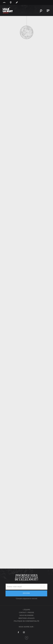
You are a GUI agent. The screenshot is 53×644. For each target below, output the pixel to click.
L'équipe (26, 609)
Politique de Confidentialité (26, 621)
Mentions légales (26, 618)
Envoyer (26, 593)
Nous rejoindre (26, 615)
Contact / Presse (26, 612)
